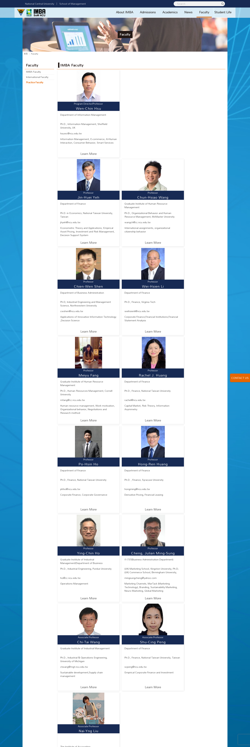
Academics (162, 12)
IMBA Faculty (34, 72)
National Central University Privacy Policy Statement (191, 741)
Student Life (214, 12)
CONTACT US (240, 378)
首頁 (26, 54)
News (180, 12)
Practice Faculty (35, 83)
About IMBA (116, 12)
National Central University (39, 4)
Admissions (140, 12)
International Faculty (38, 77)
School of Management (72, 4)
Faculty (196, 12)
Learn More (84, 153)
